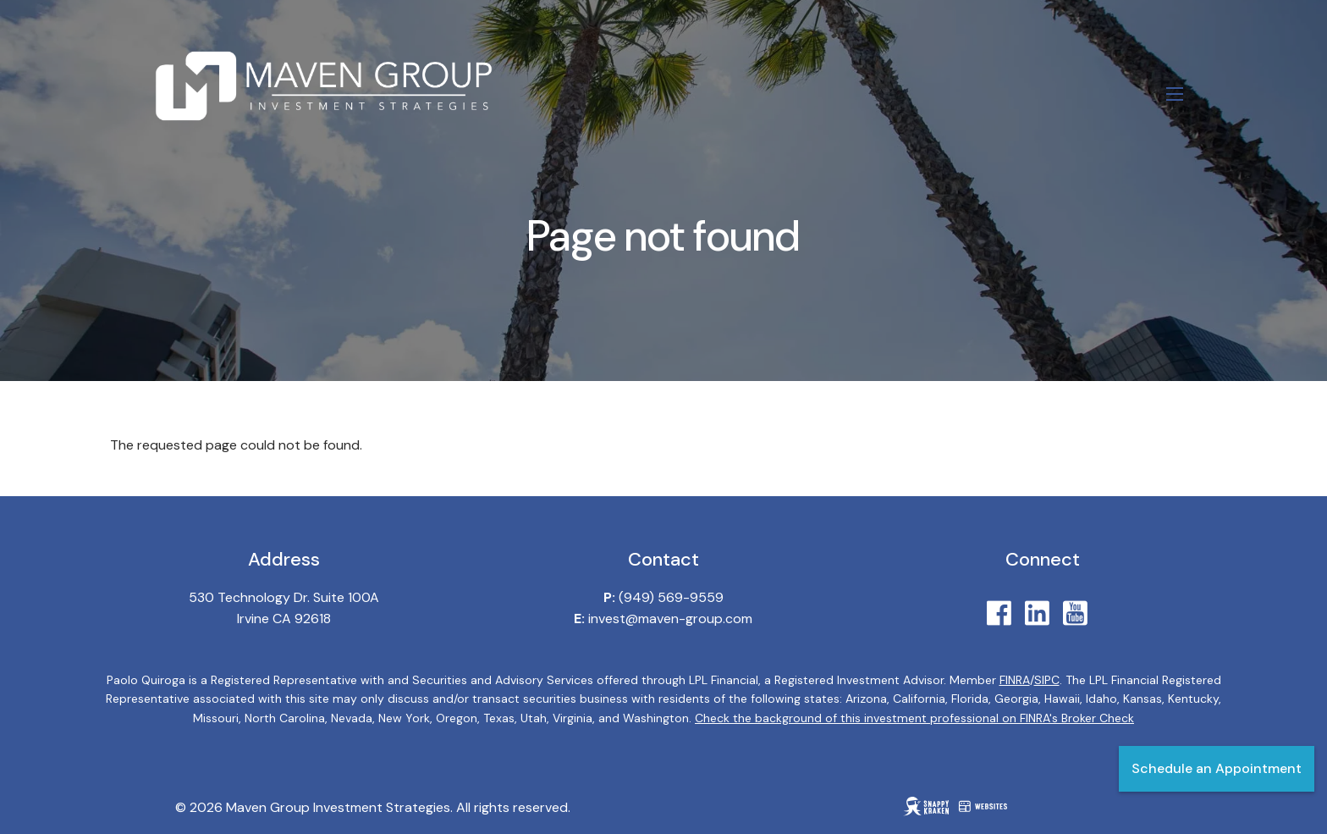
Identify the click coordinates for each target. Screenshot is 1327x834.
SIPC (1047, 680)
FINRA (1014, 680)
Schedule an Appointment (1217, 768)
